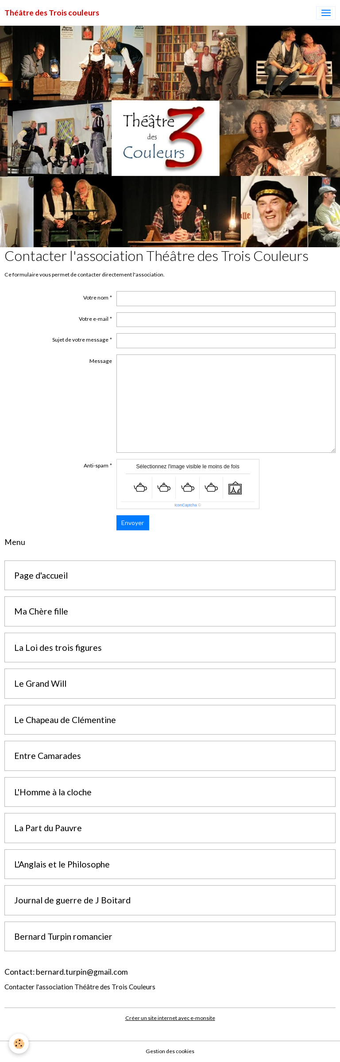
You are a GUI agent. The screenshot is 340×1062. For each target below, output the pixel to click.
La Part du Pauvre (48, 828)
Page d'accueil (41, 575)
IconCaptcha (185, 505)
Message (100, 361)
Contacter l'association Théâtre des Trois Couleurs (79, 987)
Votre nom (95, 297)
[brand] (51, 13)
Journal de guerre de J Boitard (72, 900)
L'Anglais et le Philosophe (62, 864)
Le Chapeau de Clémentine (65, 720)
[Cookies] (19, 1044)
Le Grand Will (40, 683)
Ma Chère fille (41, 611)
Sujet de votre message (80, 339)
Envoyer (132, 522)
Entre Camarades (47, 756)
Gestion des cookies (170, 1051)
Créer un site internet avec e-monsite (170, 1018)
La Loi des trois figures (58, 647)
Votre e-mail (93, 318)
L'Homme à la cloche (53, 792)
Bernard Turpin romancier (63, 936)
